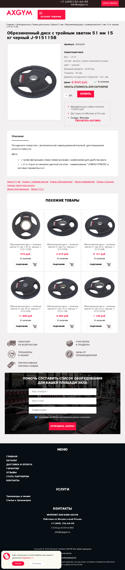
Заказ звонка (110, 3)
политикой (43, 417)
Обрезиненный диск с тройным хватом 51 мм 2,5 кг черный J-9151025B (99, 309)
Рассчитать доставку (88, 120)
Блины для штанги (41, 25)
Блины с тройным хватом (35, 182)
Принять (18, 563)
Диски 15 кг (37, 189)
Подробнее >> (27, 558)
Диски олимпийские (84, 182)
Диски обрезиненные (18, 189)
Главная (10, 25)
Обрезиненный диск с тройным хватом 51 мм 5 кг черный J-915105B (62, 247)
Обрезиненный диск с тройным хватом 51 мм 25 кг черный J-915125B (25, 309)
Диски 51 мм (57, 25)
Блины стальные (105, 182)
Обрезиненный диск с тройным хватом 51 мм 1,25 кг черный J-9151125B (26, 247)
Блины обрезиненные (61, 182)
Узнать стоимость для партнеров (86, 87)
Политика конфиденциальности (62, 558)
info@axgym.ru (79, 4)
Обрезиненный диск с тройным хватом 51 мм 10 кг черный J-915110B (62, 309)
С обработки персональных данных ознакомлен (63, 417)
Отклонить (36, 563)
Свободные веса (23, 25)
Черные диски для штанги (21, 185)
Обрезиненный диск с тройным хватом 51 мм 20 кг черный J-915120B (99, 247)
